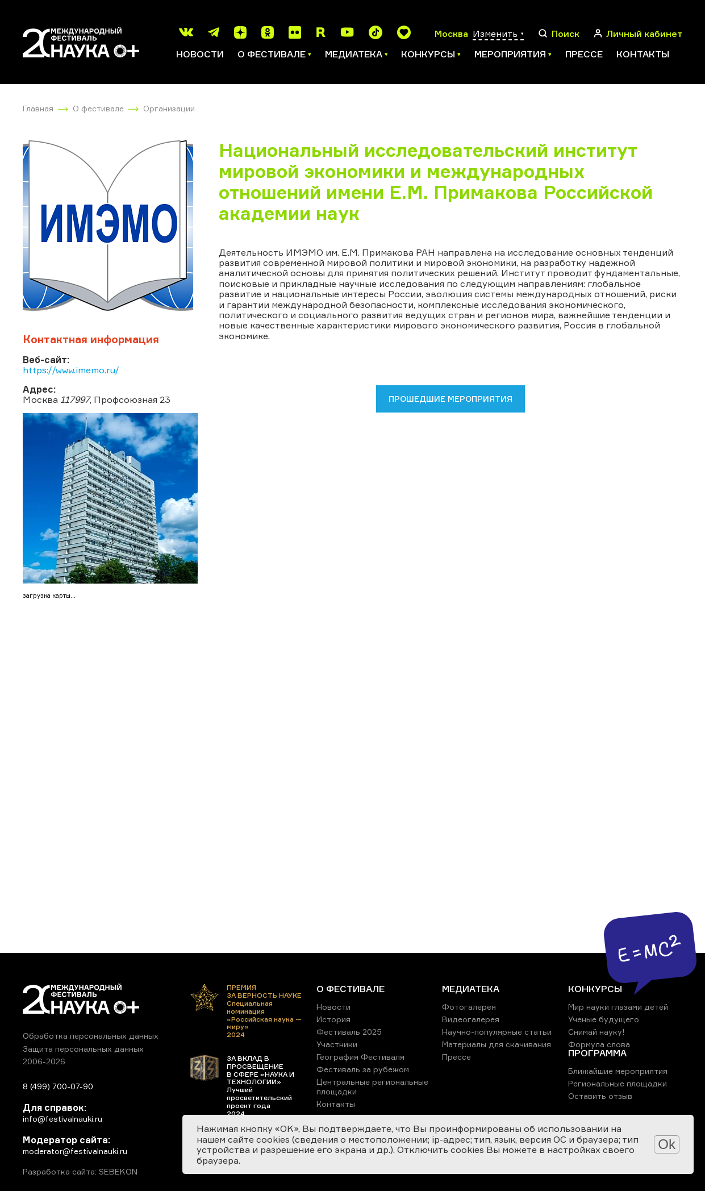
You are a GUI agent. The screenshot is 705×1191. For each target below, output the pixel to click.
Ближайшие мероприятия (618, 1071)
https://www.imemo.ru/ (71, 370)
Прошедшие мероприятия (450, 398)
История (333, 1019)
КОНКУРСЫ (595, 988)
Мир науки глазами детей (618, 1006)
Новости (200, 54)
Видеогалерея (470, 1019)
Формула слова (599, 1044)
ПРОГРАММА (597, 1053)
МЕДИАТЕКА (470, 988)
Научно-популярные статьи (497, 1031)
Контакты (642, 54)
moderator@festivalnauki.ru (75, 1151)
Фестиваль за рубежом (362, 1069)
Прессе (584, 54)
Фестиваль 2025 (349, 1031)
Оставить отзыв (600, 1096)
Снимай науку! (596, 1031)
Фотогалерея (469, 1006)
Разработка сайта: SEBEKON (80, 1171)
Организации (169, 108)
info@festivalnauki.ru (62, 1118)
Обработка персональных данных (90, 1035)
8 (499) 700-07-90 (58, 1086)
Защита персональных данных (83, 1048)
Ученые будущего (603, 1019)
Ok (666, 1144)
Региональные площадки (617, 1083)
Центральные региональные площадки (372, 1086)
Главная (38, 108)
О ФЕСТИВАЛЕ (350, 988)
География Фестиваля (360, 1056)
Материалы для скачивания (496, 1044)
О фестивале (98, 108)
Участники (336, 1044)
